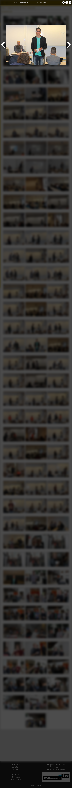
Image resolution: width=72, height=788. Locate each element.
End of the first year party (39, 2)
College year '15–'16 (24, 2)
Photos (15, 2)
